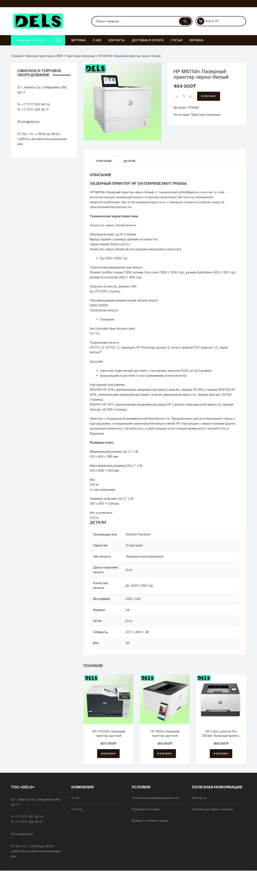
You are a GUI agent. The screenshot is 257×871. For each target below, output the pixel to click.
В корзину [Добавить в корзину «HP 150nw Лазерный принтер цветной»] (164, 753)
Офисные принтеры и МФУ (44, 56)
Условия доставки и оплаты (212, 810)
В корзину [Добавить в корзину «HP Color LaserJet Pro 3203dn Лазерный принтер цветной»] (221, 753)
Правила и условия (145, 810)
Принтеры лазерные (80, 56)
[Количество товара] (183, 96)
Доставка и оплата (148, 40)
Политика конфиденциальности (155, 798)
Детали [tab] (131, 161)
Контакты (116, 40)
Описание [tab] (104, 161)
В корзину (208, 96)
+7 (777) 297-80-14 (35, 104)
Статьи (176, 40)
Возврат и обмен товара (150, 821)
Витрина (78, 40)
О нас (97, 40)
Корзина (196, 40)
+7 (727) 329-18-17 (35, 110)
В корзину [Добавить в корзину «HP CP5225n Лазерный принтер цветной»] (108, 753)
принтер (127, 192)
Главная (16, 56)
